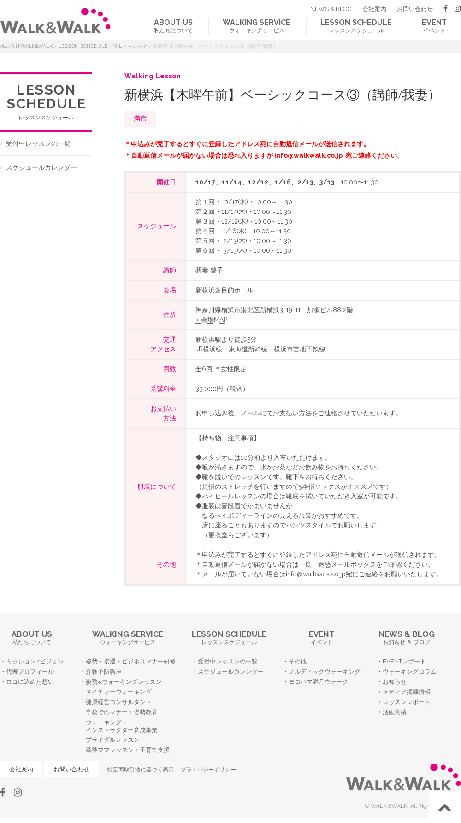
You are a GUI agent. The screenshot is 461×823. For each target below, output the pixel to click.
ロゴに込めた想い (30, 681)
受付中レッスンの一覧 (38, 143)
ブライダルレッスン (113, 739)
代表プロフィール (30, 671)
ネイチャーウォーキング (119, 691)
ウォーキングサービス (256, 26)
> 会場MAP (211, 319)
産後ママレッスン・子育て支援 (128, 749)
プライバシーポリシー (208, 769)
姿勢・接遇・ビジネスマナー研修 (131, 661)
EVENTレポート (404, 661)
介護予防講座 (104, 671)
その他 (298, 661)
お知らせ (395, 681)
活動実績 (395, 712)
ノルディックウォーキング (325, 671)
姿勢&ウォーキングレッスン (124, 681)
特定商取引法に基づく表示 (140, 769)
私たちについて (173, 26)
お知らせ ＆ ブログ (407, 637)
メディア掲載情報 (407, 691)
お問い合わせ (415, 9)
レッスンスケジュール (356, 26)
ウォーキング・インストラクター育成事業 (122, 726)
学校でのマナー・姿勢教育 (122, 712)
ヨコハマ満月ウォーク (319, 681)
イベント (434, 26)
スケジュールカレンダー (41, 167)
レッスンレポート (407, 702)
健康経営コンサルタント (119, 702)
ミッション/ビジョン (35, 661)
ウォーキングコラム (410, 671)
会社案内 (374, 9)
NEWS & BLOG (331, 9)
